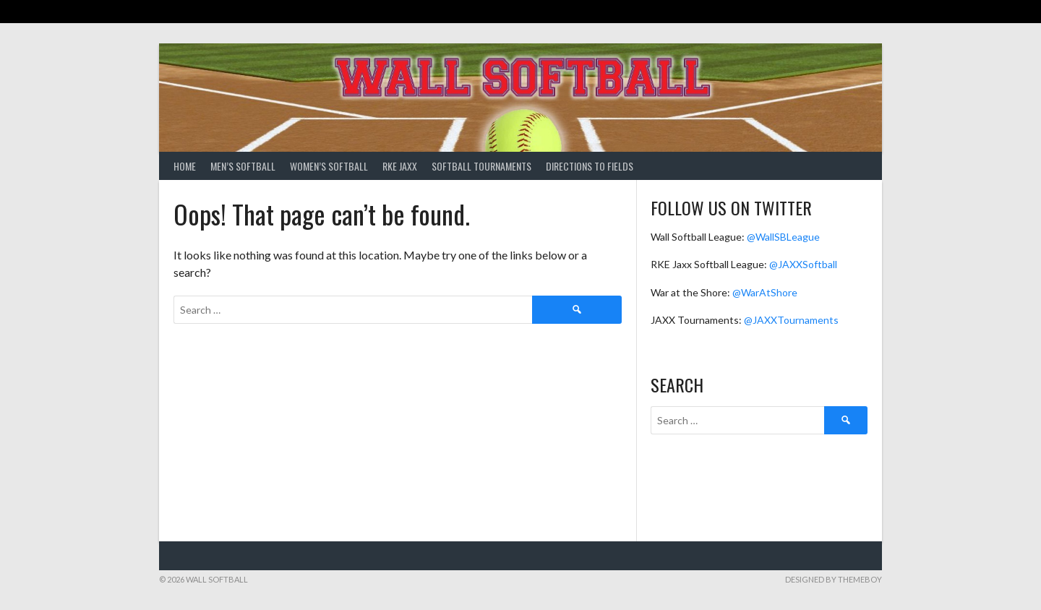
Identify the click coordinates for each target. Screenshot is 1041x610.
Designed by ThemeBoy (833, 579)
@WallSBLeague (783, 237)
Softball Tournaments (481, 165)
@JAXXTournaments (791, 320)
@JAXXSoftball (803, 264)
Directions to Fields (589, 165)
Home (185, 165)
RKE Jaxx (399, 165)
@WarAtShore (764, 292)
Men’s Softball (242, 165)
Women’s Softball (329, 165)
